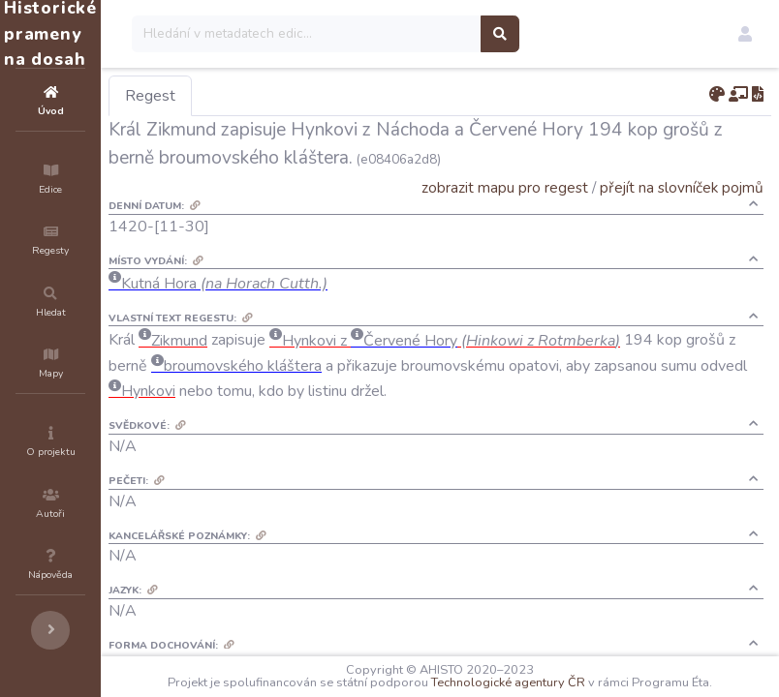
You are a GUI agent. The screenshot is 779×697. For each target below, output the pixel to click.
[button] (745, 34)
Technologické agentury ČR (608, 670)
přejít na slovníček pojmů (681, 187)
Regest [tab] (266, 95)
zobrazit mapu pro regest (504, 187)
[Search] (423, 33)
